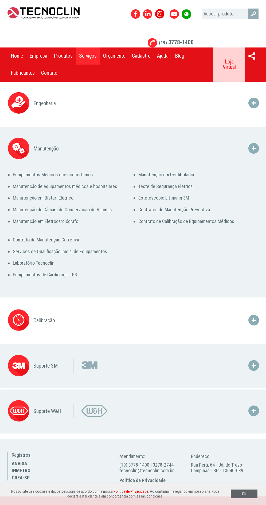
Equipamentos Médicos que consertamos (53, 174)
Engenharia (32, 103)
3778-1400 (176, 42)
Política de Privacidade (142, 480)
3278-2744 (163, 465)
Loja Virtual (229, 64)
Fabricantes (23, 73)
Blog (179, 56)
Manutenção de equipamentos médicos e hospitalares (65, 186)
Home (17, 56)
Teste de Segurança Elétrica (165, 186)
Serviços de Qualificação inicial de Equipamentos (60, 251)
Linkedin (147, 14)
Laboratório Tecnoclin (33, 263)
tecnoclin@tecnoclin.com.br (146, 470)
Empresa (38, 56)
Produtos (63, 56)
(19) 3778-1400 (134, 465)
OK (244, 494)
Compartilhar (252, 56)
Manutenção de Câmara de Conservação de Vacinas (62, 209)
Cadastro (141, 56)
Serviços (88, 56)
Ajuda (163, 56)
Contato (49, 73)
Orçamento (114, 56)
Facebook (135, 14)
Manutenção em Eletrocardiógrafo (45, 221)
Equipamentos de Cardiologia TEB (45, 274)
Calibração (31, 320)
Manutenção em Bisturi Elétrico (43, 198)
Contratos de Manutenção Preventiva (174, 209)
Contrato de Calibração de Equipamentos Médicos (186, 221)
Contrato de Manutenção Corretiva (46, 239)
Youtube (174, 14)
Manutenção (33, 149)
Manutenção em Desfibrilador (166, 174)
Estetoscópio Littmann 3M (163, 198)
